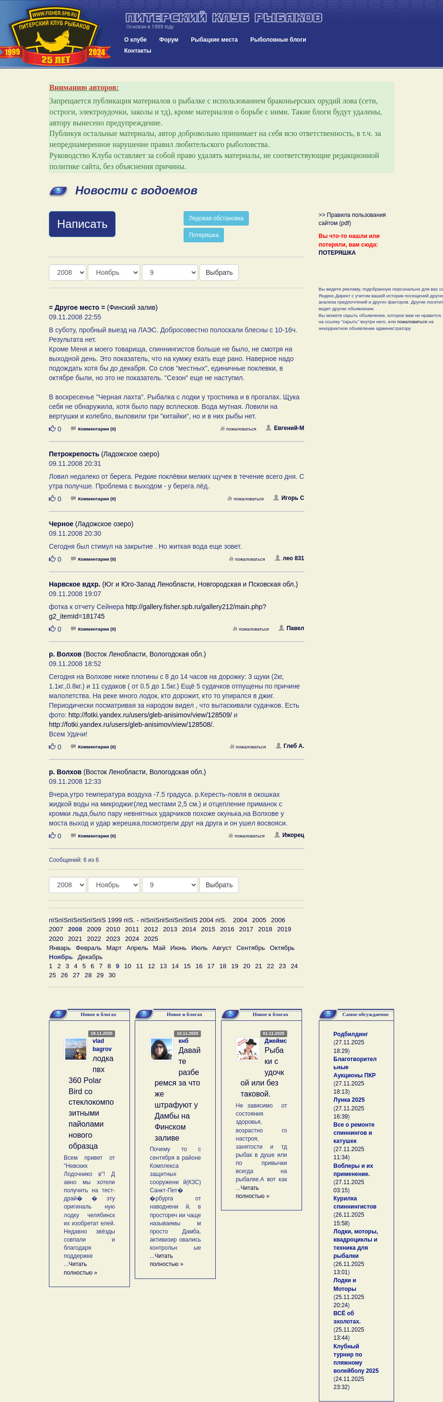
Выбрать (219, 272)
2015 (208, 929)
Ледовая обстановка (216, 218)
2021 (75, 938)
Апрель (137, 947)
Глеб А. (290, 746)
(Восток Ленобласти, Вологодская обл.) (127, 654)
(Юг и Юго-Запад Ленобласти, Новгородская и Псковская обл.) (173, 584)
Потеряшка (204, 235)
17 (211, 966)
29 (100, 975)
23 (282, 966)
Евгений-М (285, 428)
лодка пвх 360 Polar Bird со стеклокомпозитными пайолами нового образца (91, 1102)
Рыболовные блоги (278, 39)
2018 (265, 929)
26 (64, 975)
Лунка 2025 (349, 1100)
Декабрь (90, 957)
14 (175, 966)
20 (246, 966)
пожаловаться (238, 428)
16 (199, 966)
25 (52, 975)
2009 (94, 929)
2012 (151, 929)
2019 (284, 929)
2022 (94, 938)
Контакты (138, 50)
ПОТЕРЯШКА (337, 252)
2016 (227, 929)
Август (222, 947)
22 (270, 966)
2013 (170, 929)
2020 (56, 938)
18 (222, 966)
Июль (199, 947)
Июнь (178, 947)
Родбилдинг (351, 1034)
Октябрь (282, 947)
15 (187, 966)
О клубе (135, 39)
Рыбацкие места (214, 39)
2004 (240, 920)
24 (294, 966)
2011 (132, 929)
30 (112, 975)
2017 (246, 929)
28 (88, 975)
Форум (168, 39)
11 (139, 966)
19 (234, 966)
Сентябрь (250, 947)
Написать (82, 223)
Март (114, 947)
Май (159, 947)
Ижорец (289, 835)
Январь (60, 947)
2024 (132, 938)
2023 (113, 938)
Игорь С (288, 498)
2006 (278, 920)
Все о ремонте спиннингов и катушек (354, 1132)
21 (258, 966)
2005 (259, 920)
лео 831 (289, 558)
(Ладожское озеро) (104, 454)
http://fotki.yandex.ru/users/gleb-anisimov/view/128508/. (131, 724)
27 (76, 975)
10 (127, 966)
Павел (291, 628)
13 (163, 966)
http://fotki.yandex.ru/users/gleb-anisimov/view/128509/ (150, 715)
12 (151, 966)
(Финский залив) (103, 307)
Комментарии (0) (93, 428)
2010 (113, 929)
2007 (56, 929)
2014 (189, 929)
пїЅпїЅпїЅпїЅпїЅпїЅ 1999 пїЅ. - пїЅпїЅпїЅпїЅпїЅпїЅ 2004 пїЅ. (138, 920)
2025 (151, 938)
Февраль (89, 947)
